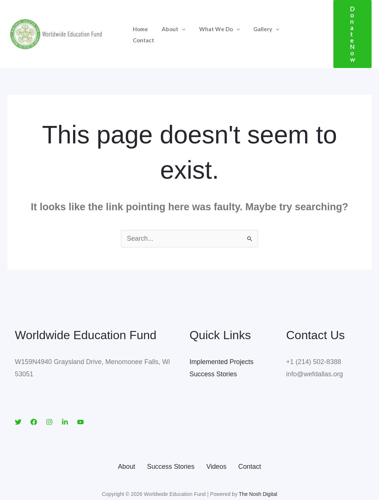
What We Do (213, 24)
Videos (217, 447)
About (170, 24)
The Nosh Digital (258, 475)
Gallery (258, 24)
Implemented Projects (222, 343)
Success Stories (213, 355)
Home (139, 24)
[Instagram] (49, 403)
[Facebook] (33, 403)
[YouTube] (80, 403)
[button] (348, 25)
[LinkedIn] (65, 403)
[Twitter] (18, 403)
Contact (292, 24)
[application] (178, 24)
